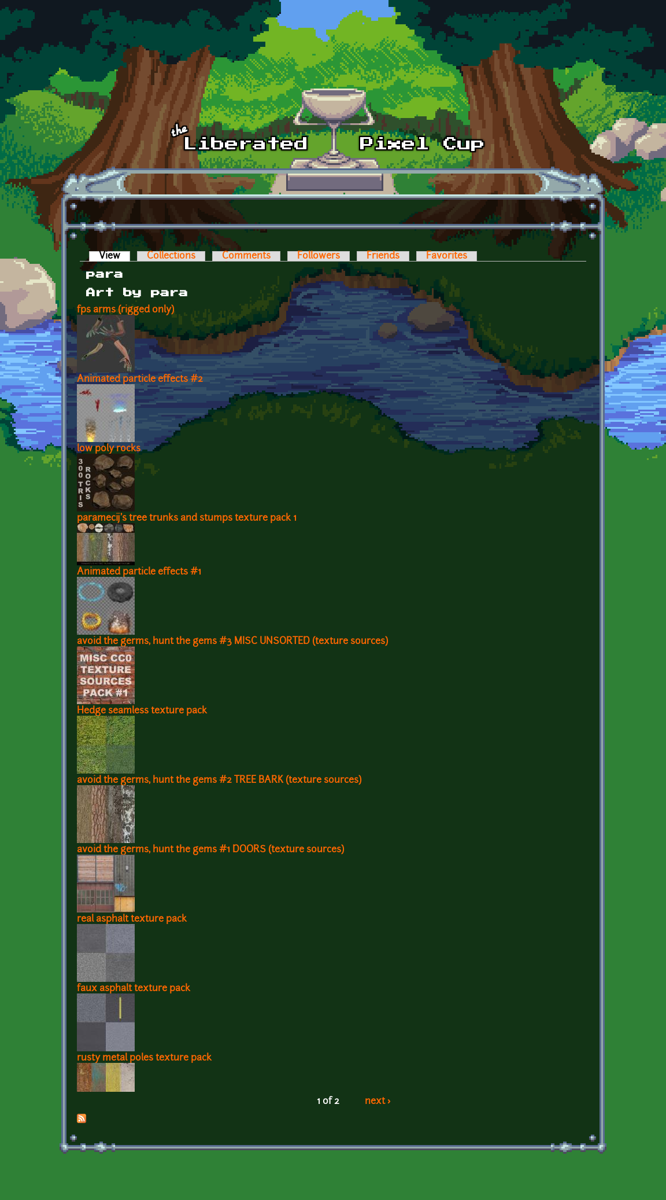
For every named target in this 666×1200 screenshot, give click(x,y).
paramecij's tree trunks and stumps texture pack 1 (187, 518)
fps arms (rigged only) (125, 310)
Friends (383, 256)
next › (378, 1101)
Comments (246, 256)
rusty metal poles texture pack (144, 1058)
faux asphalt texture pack (133, 988)
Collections (171, 256)
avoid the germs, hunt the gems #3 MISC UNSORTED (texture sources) (232, 641)
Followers (318, 256)
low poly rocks (108, 449)
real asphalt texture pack (132, 919)
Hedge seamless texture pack (142, 711)
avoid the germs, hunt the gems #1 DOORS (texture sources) (210, 850)
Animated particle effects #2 (140, 379)
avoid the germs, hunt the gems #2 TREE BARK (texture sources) (219, 780)
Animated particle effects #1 (139, 572)
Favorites (446, 256)
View (114, 256)
